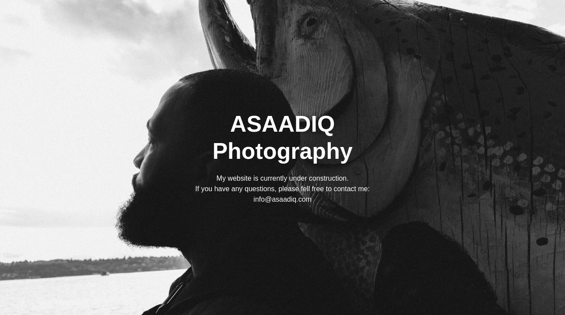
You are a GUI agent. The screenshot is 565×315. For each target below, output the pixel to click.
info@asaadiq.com (282, 199)
